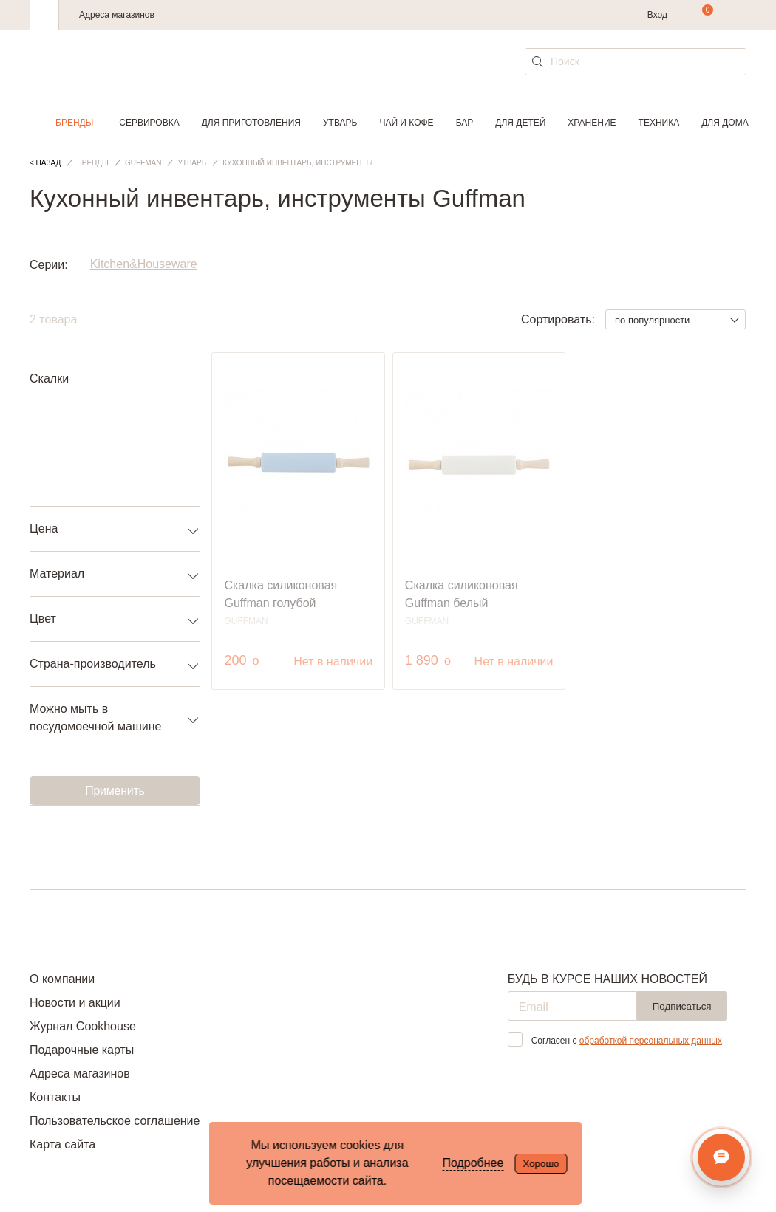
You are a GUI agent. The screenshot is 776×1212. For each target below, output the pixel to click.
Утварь (340, 122)
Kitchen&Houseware (143, 265)
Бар (465, 122)
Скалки (49, 378)
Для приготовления (251, 122)
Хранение (592, 122)
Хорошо (541, 1163)
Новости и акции (75, 1002)
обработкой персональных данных (650, 1040)
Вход (657, 15)
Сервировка (149, 122)
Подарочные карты (82, 1050)
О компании (62, 979)
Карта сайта (62, 1144)
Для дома (724, 122)
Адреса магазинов (116, 15)
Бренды (74, 122)
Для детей (520, 122)
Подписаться (682, 1006)
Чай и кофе (406, 122)
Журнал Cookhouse (83, 1026)
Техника (659, 122)
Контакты (55, 1097)
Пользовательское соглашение (115, 1121)
